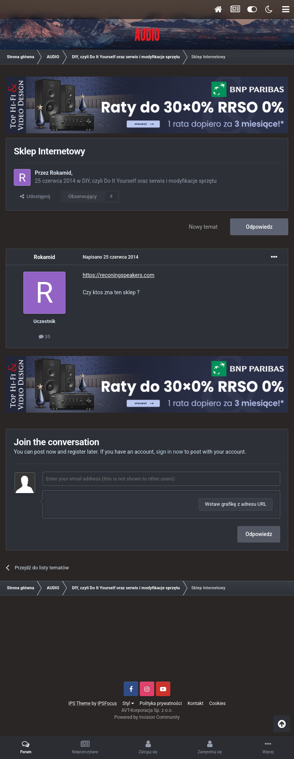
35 (45, 336)
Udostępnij (35, 196)
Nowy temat (203, 227)
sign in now (169, 452)
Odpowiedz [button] (258, 534)
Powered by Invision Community (147, 717)
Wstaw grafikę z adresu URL (235, 504)
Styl (128, 703)
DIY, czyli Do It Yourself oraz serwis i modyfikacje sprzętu (149, 181)
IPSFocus (107, 703)
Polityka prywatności (161, 703)
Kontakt (195, 703)
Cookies (217, 703)
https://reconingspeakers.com (118, 275)
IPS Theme (80, 703)
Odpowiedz (259, 227)
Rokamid (60, 173)
